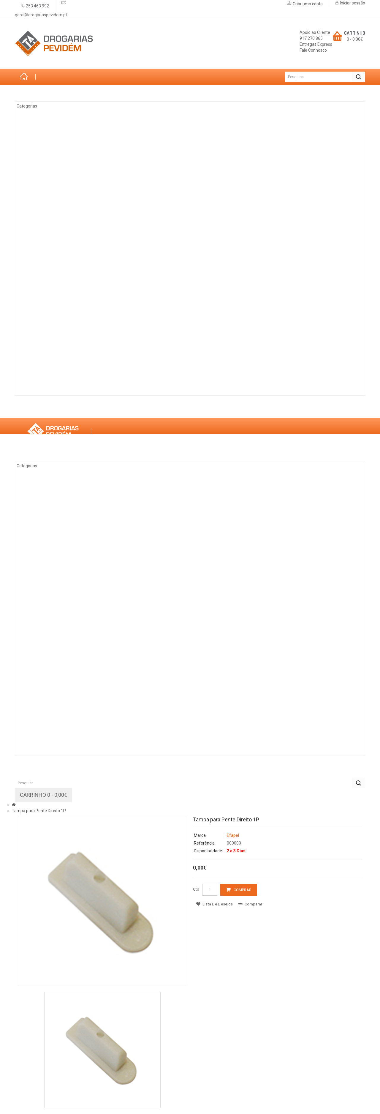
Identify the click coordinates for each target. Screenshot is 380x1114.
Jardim (37, 137)
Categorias (36, 93)
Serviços (107, 409)
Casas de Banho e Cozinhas (62, 267)
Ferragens (42, 300)
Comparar (250, 904)
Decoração (42, 284)
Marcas (72, 409)
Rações (38, 382)
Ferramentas (45, 186)
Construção (44, 365)
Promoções (147, 409)
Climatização (45, 153)
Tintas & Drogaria (51, 169)
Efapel (233, 835)
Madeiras (40, 218)
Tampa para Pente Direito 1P (39, 810)
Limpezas (40, 316)
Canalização (45, 333)
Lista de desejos (214, 904)
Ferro (36, 235)
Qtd (196, 889)
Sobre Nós (35, 409)
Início (25, 77)
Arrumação (43, 120)
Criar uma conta (307, 3)
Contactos (190, 409)
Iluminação (42, 349)
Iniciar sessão (352, 3)
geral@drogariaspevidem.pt (41, 14)
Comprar (242, 890)
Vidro (35, 251)
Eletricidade (44, 202)
